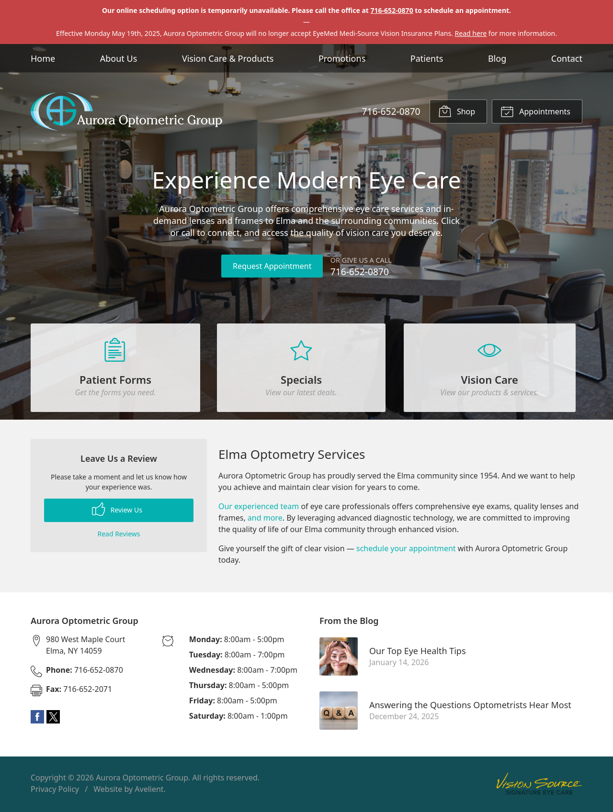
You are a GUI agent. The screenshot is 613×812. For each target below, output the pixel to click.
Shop (456, 111)
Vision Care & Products (227, 58)
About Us (118, 58)
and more (265, 519)
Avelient (149, 791)
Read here (471, 33)
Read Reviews (118, 535)
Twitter (53, 718)
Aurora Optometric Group (142, 779)
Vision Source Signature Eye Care (539, 785)
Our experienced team (258, 508)
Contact (566, 58)
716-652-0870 (392, 10)
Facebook (37, 718)
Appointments (535, 111)
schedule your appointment (406, 550)
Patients (426, 58)
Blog (497, 58)
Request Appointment (272, 266)
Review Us (117, 511)
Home (43, 58)
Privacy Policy (55, 791)
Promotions (341, 58)
